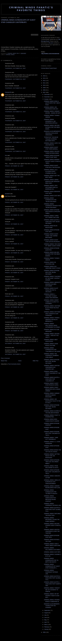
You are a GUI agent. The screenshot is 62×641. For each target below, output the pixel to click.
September (47, 610)
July (45, 615)
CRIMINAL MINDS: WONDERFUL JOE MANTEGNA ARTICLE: (51, 121)
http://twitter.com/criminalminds (50, 53)
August (46, 612)
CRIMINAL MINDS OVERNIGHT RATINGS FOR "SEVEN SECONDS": (52, 205)
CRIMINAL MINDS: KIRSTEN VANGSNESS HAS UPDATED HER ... (52, 367)
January (46, 629)
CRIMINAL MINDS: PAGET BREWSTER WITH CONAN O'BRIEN (52, 389)
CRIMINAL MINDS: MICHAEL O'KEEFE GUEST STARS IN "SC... (52, 525)
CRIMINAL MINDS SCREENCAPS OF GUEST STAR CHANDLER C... (52, 566)
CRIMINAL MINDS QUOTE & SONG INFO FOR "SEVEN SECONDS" (52, 221)
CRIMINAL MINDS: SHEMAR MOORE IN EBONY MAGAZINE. (51, 395)
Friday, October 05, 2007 (14, 166)
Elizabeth (7, 193)
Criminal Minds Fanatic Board (49, 68)
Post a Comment (5, 358)
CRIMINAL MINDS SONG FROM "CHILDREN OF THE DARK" (52, 373)
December (47, 94)
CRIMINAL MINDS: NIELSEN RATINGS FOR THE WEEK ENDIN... (52, 127)
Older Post (35, 360)
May (45, 619)
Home (20, 360)
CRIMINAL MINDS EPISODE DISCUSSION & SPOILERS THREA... (52, 211)
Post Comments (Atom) (14, 364)
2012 (44, 80)
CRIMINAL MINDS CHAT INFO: (52, 195)
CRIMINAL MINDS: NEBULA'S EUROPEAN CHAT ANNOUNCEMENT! (52, 481)
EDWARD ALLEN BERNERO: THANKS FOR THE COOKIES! (52, 605)
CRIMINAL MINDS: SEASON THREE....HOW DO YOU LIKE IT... (51, 335)
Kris (6, 155)
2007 (44, 92)
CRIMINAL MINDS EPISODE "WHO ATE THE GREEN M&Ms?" (51, 461)
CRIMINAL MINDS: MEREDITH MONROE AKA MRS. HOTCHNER (52, 284)
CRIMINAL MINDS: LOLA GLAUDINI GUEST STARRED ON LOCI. (50, 171)
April (45, 622)
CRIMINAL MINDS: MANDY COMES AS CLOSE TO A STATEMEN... (51, 301)
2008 (44, 90)
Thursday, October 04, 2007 (15, 68)
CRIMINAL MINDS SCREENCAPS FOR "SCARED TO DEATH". (51, 491)
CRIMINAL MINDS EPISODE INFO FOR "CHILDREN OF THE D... (52, 433)
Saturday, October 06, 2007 (15, 343)
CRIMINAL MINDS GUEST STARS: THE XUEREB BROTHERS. (51, 235)
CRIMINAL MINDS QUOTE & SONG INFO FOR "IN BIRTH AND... (52, 583)
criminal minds (10, 54)
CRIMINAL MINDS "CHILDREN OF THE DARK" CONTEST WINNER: (52, 278)
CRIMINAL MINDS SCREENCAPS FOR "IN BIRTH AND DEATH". (51, 560)
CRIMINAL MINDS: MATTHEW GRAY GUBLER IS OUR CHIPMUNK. (52, 313)
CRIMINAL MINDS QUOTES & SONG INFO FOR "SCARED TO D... (52, 509)
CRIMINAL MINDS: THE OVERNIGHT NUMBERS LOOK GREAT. (51, 355)
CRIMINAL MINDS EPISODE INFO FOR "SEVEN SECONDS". (51, 272)
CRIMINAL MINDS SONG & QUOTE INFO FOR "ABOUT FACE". (52, 103)
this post (51, 43)
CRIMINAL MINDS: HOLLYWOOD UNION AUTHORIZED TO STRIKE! (52, 325)
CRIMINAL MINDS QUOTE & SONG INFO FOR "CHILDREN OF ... (51, 379)
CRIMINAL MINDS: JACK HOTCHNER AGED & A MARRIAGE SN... (51, 187)
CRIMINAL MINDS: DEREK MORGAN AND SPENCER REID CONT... (51, 181)
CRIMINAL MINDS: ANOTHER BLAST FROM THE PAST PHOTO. (52, 307)
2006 (44, 632)
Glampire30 (8, 92)
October (46, 99)
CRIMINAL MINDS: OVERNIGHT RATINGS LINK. (51, 572)
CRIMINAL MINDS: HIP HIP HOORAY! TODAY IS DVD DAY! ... (51, 595)
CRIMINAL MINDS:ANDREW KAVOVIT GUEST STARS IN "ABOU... (52, 161)
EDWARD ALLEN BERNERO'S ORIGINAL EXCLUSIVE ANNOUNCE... (52, 133)
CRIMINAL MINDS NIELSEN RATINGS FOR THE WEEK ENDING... (52, 254)
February (46, 627)
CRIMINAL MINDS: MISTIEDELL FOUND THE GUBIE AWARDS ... (51, 519)
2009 (44, 87)
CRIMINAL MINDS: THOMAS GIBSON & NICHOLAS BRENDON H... (51, 319)
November (47, 96)
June (45, 617)
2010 (44, 85)
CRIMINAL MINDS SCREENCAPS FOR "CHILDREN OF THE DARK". (52, 349)
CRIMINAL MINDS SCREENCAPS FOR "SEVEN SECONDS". (50, 199)
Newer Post (4, 360)
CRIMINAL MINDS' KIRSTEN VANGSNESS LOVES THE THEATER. (52, 531)
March (46, 624)
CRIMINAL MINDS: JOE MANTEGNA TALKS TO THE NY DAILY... (52, 400)
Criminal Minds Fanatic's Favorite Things (31, 9)
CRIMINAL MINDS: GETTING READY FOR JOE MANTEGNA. (52, 455)
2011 (44, 83)
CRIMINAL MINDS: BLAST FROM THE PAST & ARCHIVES (51, 290)
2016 (44, 76)
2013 (44, 78)
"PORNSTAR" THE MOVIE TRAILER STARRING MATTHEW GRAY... (51, 139)
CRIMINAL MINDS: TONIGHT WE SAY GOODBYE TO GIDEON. (52, 589)
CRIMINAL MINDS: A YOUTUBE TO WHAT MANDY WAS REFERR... (51, 295)
